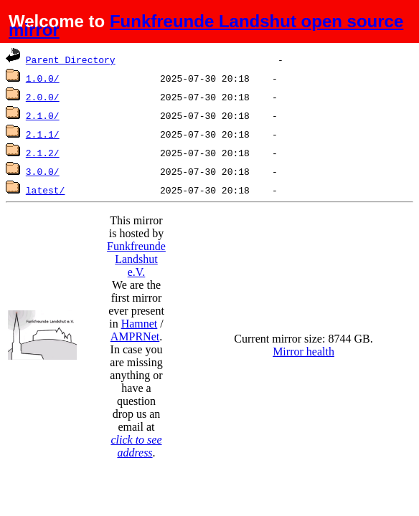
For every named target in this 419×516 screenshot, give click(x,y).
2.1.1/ (43, 134)
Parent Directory (71, 59)
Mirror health (303, 351)
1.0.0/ (43, 78)
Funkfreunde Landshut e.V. (136, 259)
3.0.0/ (43, 171)
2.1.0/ (43, 115)
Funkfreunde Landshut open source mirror (206, 25)
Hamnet (139, 323)
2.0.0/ (43, 96)
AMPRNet (134, 336)
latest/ (45, 189)
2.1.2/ (43, 152)
